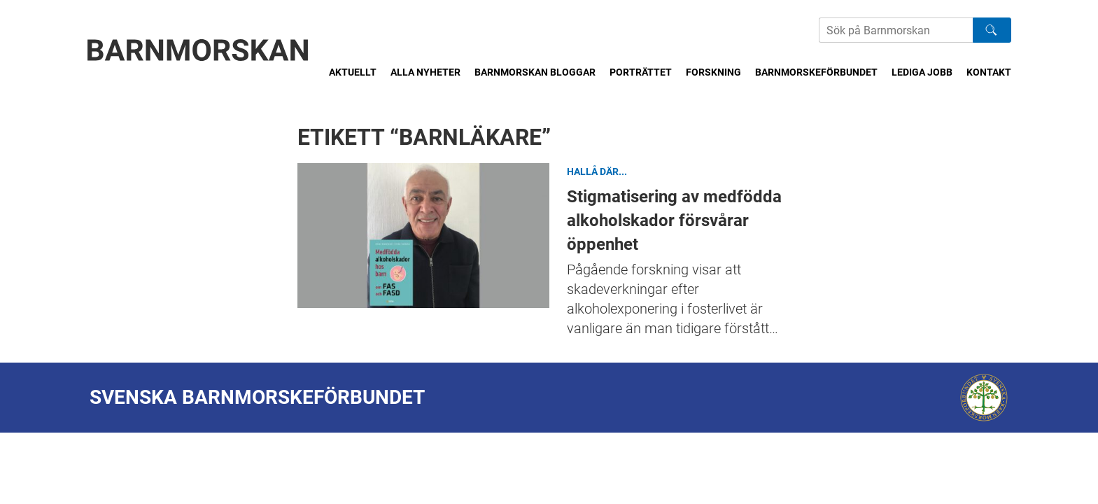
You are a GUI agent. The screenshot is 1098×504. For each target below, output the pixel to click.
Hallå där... (597, 171)
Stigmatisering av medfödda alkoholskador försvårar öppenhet (423, 235)
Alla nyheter (425, 72)
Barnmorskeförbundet (816, 72)
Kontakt (988, 72)
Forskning (713, 72)
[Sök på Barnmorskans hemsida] (896, 30)
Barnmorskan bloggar (535, 72)
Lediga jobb (922, 72)
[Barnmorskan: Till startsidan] (198, 50)
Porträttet (641, 72)
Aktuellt (352, 72)
